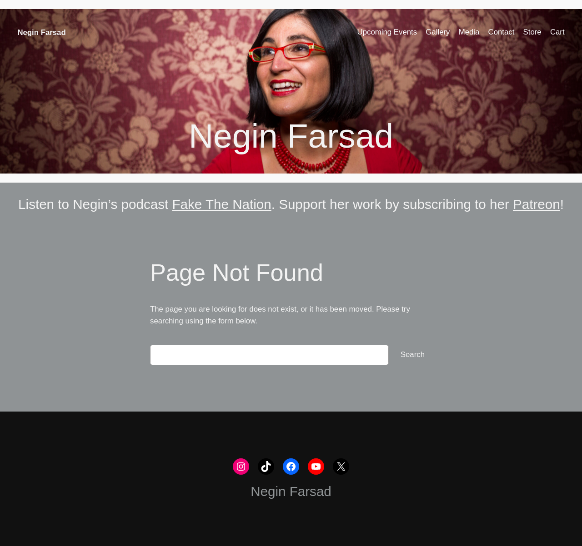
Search (413, 354)
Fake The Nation (221, 204)
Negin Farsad (41, 32)
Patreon (536, 204)
